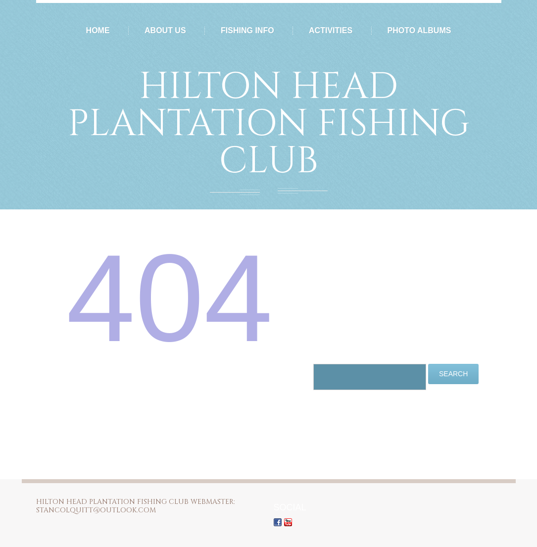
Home (98, 30)
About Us (165, 30)
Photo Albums (419, 30)
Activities (330, 30)
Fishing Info (247, 30)
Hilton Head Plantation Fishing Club (269, 124)
